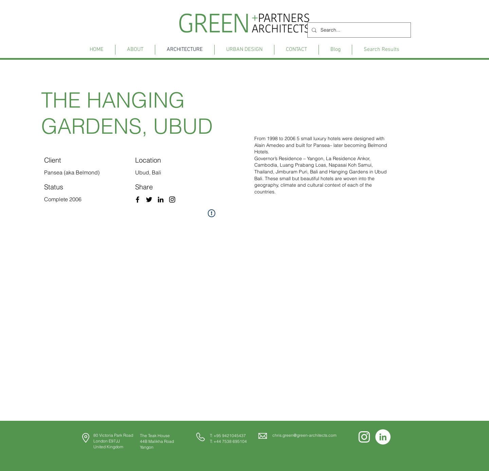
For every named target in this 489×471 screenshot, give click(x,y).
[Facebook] (137, 199)
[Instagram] (172, 199)
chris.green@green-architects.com (304, 435)
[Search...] (358, 30)
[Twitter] (149, 199)
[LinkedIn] (161, 199)
